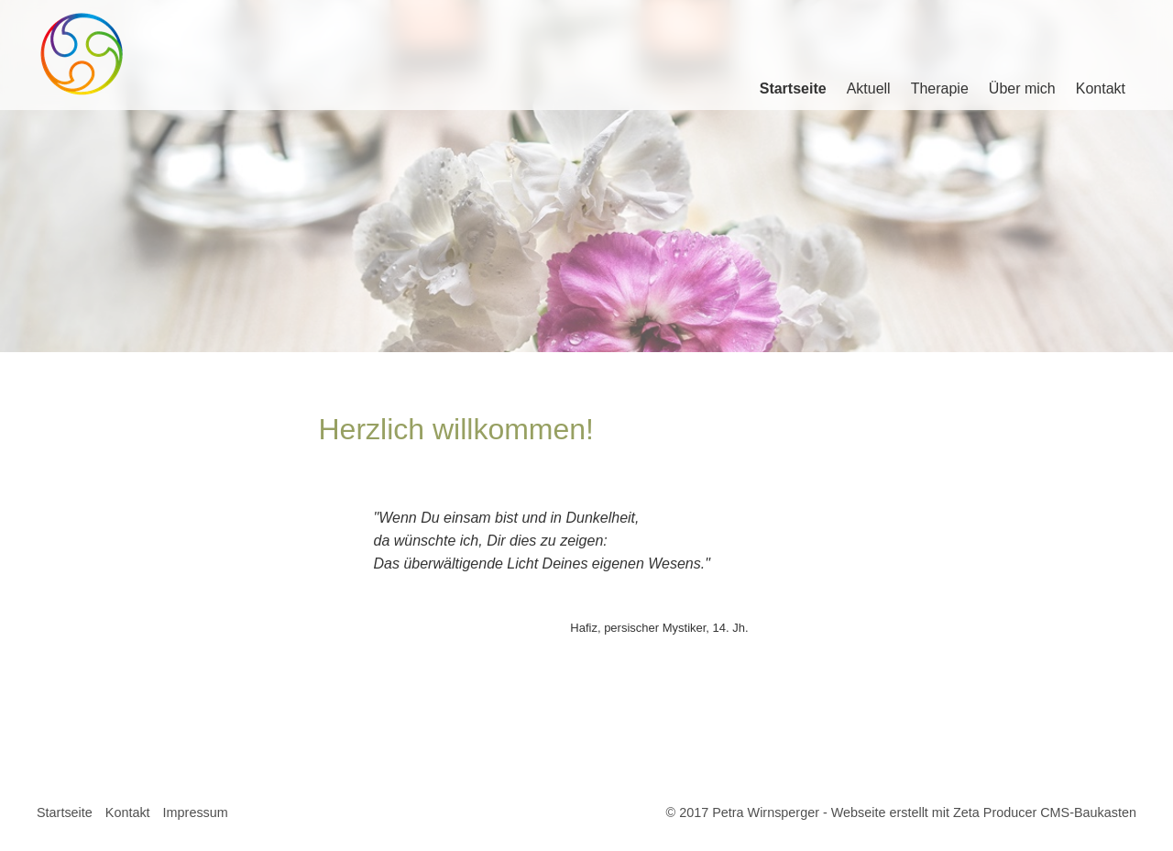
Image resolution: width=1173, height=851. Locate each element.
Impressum (195, 812)
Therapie (940, 88)
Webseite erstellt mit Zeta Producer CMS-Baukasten (983, 812)
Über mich (1022, 88)
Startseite (793, 88)
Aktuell (869, 88)
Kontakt (1100, 88)
